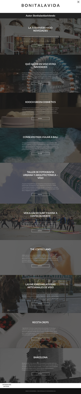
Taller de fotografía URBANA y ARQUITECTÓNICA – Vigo (40, 175)
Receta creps (40, 322)
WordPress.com (51, 391)
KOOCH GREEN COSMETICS (40, 102)
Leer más (40, 46)
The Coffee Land (40, 249)
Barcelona (41, 357)
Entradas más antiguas (6, 385)
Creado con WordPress (30, 391)
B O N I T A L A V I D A (40, 5)
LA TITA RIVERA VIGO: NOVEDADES (40, 29)
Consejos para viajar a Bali (40, 137)
